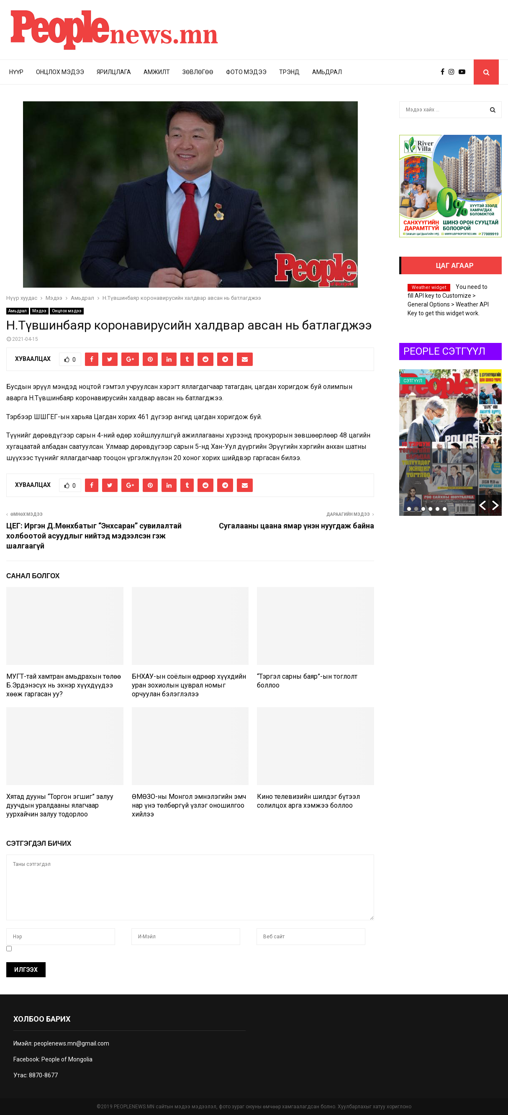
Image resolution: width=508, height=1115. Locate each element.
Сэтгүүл (450, 381)
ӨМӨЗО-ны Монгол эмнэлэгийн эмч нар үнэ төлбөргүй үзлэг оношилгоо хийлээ (189, 805)
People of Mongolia (66, 1059)
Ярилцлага (114, 72)
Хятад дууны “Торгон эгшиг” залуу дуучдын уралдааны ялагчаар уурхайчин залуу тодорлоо (59, 805)
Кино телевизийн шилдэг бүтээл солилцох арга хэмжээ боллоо (308, 801)
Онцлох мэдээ (60, 72)
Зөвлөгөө (197, 72)
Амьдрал (327, 72)
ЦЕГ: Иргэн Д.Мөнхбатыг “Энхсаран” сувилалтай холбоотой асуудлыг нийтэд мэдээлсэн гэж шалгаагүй (94, 535)
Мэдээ (39, 311)
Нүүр (16, 72)
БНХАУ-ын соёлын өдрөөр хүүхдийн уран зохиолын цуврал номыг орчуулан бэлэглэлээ (189, 685)
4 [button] (430, 509)
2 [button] (416, 509)
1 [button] (409, 509)
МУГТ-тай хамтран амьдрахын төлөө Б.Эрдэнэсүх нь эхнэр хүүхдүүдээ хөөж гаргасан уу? (63, 685)
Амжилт (157, 72)
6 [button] (444, 509)
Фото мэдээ (246, 72)
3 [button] (423, 509)
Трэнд (289, 72)
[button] (482, 505)
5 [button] (437, 509)
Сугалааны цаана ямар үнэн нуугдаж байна (296, 525)
